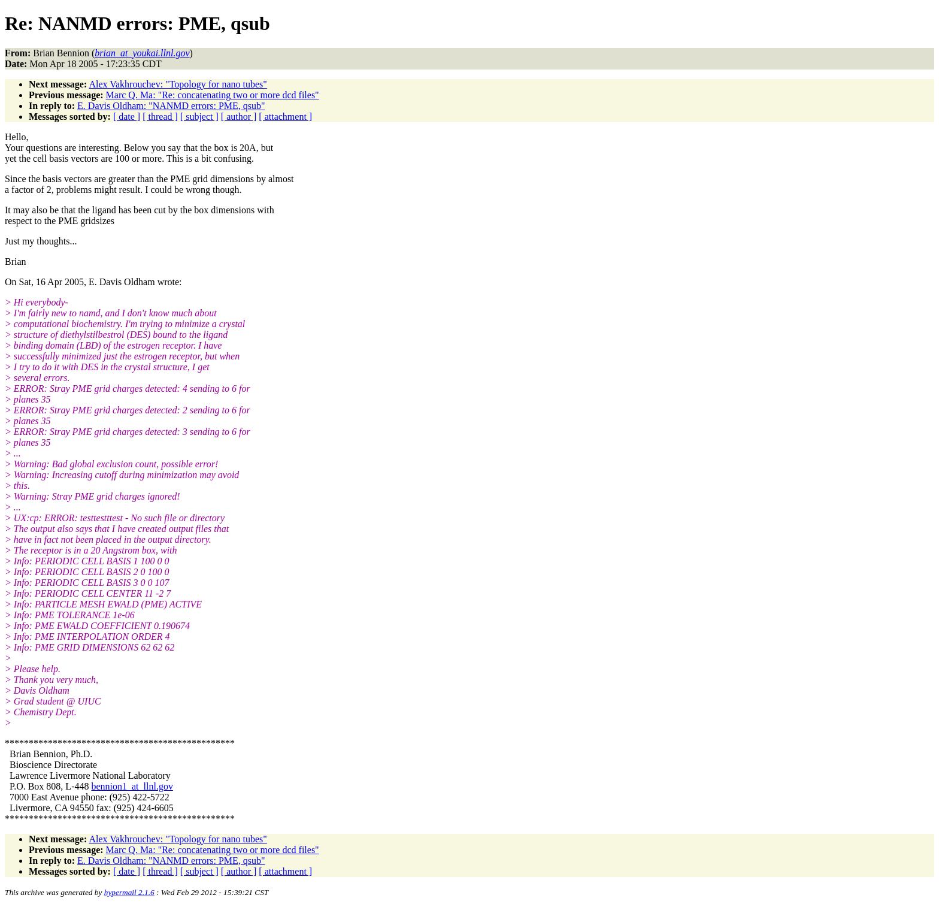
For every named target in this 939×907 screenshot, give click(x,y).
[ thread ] (160, 116)
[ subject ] (199, 116)
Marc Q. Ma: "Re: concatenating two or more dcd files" (212, 95)
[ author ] (239, 116)
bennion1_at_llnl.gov (131, 786)
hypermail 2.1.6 (129, 892)
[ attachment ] (285, 116)
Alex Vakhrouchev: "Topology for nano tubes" (177, 84)
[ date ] (126, 116)
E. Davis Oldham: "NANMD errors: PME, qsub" (171, 106)
